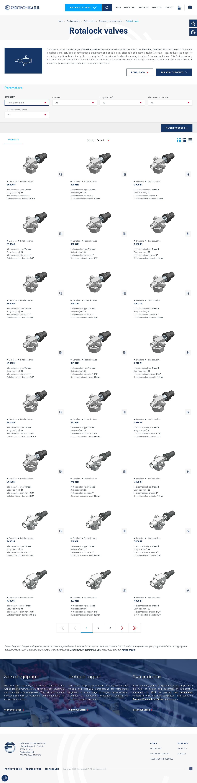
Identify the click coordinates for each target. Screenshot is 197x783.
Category (10, 97)
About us (182, 748)
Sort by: (99, 140)
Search (107, 7)
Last (134, 628)
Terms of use (33, 769)
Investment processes (161, 759)
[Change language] (190, 7)
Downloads (138, 72)
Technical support (159, 754)
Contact (169, 7)
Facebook (190, 768)
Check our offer (12, 710)
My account (52, 769)
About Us (157, 7)
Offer (118, 7)
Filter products (175, 128)
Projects (144, 7)
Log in (179, 7)
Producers (130, 7)
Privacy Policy (13, 769)
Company (182, 743)
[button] (74, 103)
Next (122, 628)
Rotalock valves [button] (16, 102)
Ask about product (172, 72)
